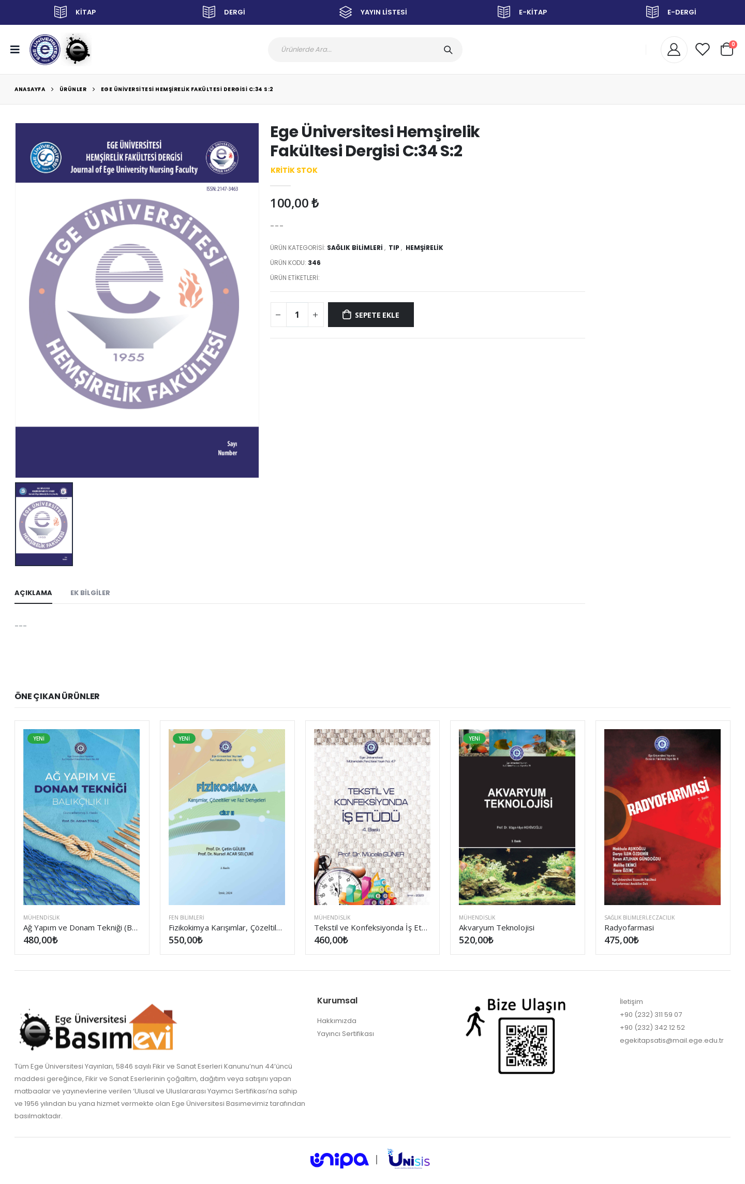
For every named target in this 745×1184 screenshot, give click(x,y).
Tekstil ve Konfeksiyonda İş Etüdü (372, 927)
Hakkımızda (336, 1021)
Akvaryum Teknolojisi (496, 927)
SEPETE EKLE (377, 315)
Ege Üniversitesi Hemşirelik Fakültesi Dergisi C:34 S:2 (187, 89)
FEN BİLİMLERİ (186, 917)
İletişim (631, 1002)
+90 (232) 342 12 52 (652, 1027)
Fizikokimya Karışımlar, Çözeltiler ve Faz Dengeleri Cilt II (227, 927)
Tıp (394, 247)
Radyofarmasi (629, 927)
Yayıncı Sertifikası (345, 1034)
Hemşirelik (424, 247)
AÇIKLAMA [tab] (33, 593)
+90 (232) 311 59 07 (651, 1014)
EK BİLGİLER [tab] (90, 593)
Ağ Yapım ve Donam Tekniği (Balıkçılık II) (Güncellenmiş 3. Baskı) (82, 927)
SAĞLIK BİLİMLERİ (355, 247)
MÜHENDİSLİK (41, 917)
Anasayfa (29, 89)
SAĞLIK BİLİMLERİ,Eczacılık (639, 917)
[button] (727, 48)
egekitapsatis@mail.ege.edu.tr (672, 1040)
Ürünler (73, 89)
